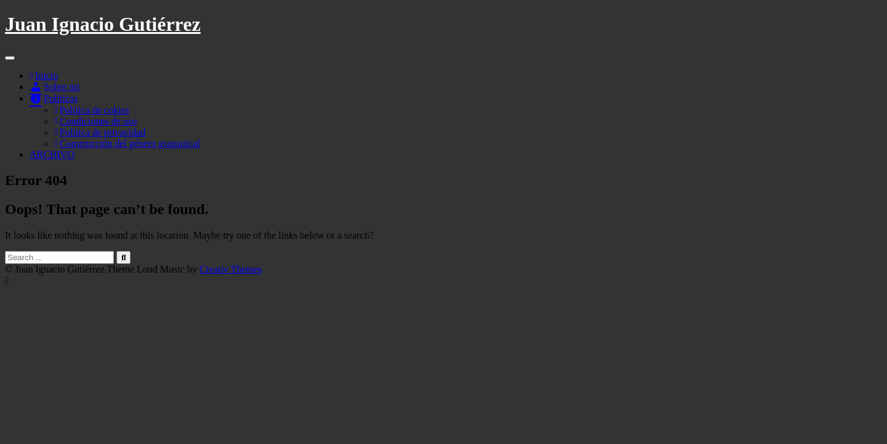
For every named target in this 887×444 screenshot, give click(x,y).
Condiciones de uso (95, 121)
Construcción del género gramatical (127, 143)
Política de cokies (91, 110)
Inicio (44, 75)
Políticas (54, 98)
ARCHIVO (52, 154)
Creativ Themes (231, 269)
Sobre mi (54, 86)
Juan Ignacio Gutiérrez (103, 24)
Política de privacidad (99, 132)
